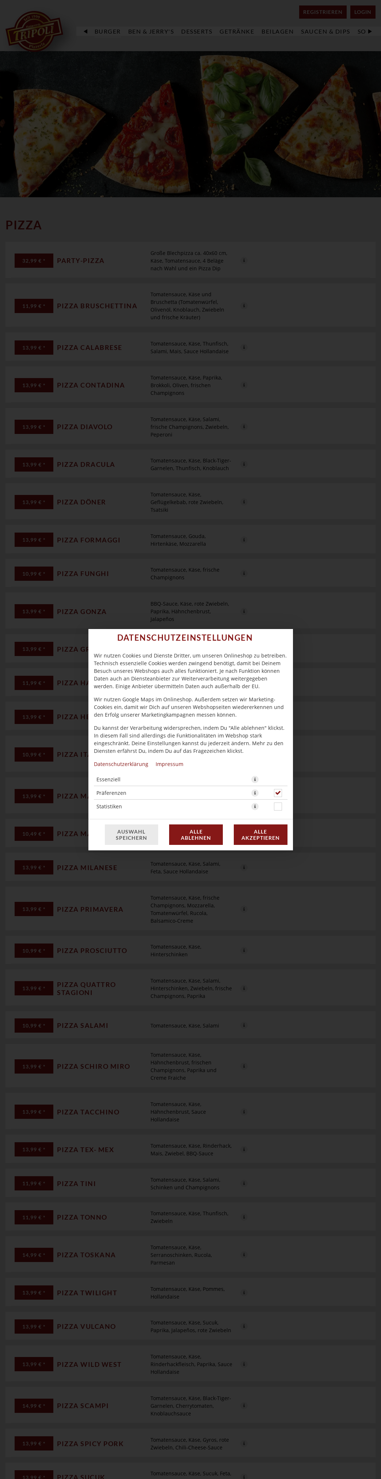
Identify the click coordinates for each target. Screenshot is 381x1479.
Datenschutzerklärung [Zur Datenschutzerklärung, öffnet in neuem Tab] (121, 764)
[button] (255, 779)
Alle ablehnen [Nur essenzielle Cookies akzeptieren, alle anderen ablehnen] (196, 834)
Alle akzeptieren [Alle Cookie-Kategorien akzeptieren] (260, 834)
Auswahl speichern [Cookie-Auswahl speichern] (131, 834)
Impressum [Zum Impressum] (169, 764)
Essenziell (108, 779)
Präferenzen (111, 792)
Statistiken (109, 806)
